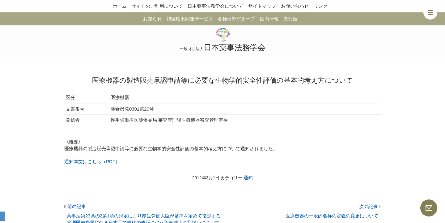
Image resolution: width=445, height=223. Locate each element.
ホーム (120, 6)
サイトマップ (262, 6)
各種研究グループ (236, 18)
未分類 (290, 18)
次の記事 (370, 206)
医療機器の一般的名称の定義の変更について (332, 215)
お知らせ (152, 18)
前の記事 (75, 206)
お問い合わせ (295, 6)
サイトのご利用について (157, 6)
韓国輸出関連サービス (190, 18)
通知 (248, 177)
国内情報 (269, 18)
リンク (321, 6)
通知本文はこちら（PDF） (92, 161)
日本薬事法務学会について (215, 6)
